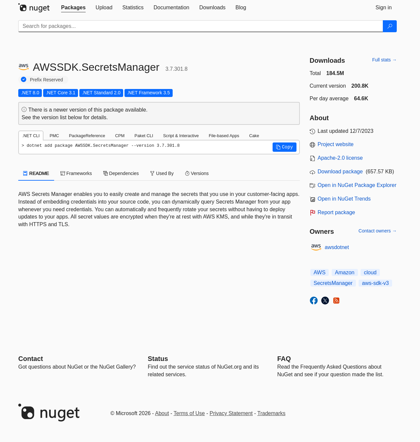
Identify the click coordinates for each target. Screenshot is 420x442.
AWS (320, 272)
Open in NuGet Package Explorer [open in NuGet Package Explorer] (357, 185)
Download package (340, 171)
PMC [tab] (54, 135)
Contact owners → (378, 230)
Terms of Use (189, 413)
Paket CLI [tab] (143, 135)
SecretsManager (333, 283)
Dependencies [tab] (121, 173)
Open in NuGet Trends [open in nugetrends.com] (344, 199)
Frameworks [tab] (76, 173)
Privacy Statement (231, 413)
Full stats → (384, 59)
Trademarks (271, 413)
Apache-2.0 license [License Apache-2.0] (340, 158)
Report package (336, 212)
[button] (284, 147)
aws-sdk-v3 (375, 283)
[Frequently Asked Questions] (284, 358)
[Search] (390, 26)
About (162, 413)
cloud (370, 272)
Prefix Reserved (46, 79)
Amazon (345, 272)
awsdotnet (337, 247)
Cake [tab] (254, 135)
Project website (336, 144)
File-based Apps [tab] (224, 135)
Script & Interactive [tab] (181, 135)
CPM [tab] (120, 135)
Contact (30, 358)
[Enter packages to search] (200, 26)
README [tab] (36, 173)
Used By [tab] (162, 173)
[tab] (73, 7)
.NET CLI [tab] (31, 135)
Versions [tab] (197, 173)
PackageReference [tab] (87, 135)
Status (158, 358)
